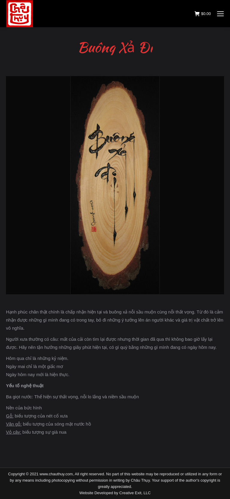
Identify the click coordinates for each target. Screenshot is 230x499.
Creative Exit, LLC (135, 493)
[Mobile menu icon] (220, 13)
